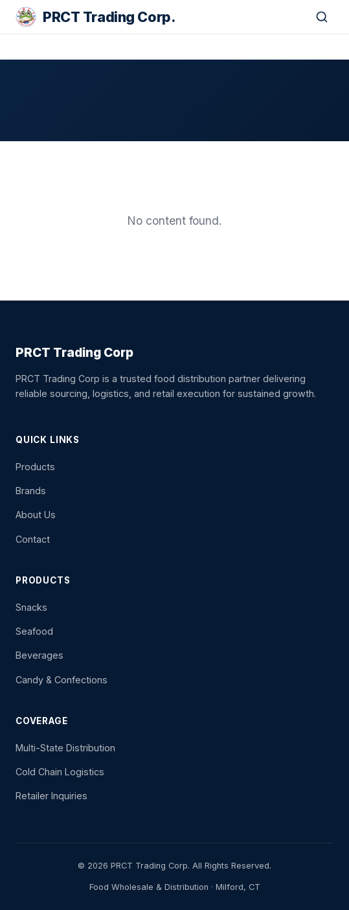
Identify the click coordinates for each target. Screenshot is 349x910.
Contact (33, 539)
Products (35, 466)
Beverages (39, 655)
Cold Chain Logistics (60, 771)
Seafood (34, 631)
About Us (36, 514)
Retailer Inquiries (51, 795)
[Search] (321, 16)
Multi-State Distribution (65, 747)
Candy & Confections (61, 679)
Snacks (31, 607)
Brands (31, 490)
